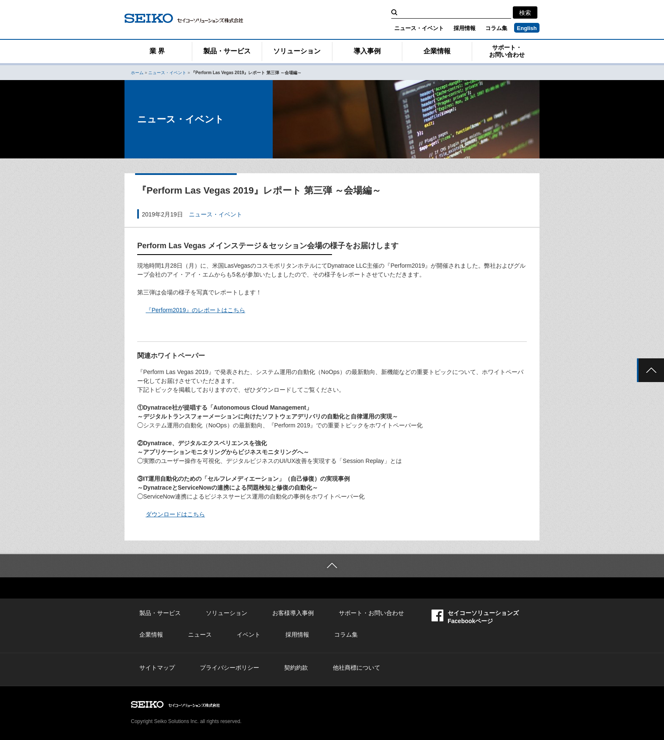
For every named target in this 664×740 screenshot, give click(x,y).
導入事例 (367, 51)
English (527, 28)
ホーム (137, 72)
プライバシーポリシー (229, 667)
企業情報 (437, 51)
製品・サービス (227, 51)
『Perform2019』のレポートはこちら (195, 310)
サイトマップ (157, 667)
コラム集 (496, 28)
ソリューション (297, 51)
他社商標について (356, 667)
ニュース (200, 634)
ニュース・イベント (419, 28)
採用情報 (465, 28)
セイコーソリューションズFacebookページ (475, 617)
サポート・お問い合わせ (507, 51)
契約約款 (296, 667)
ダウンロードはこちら (175, 514)
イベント (248, 634)
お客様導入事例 (293, 613)
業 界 (157, 51)
